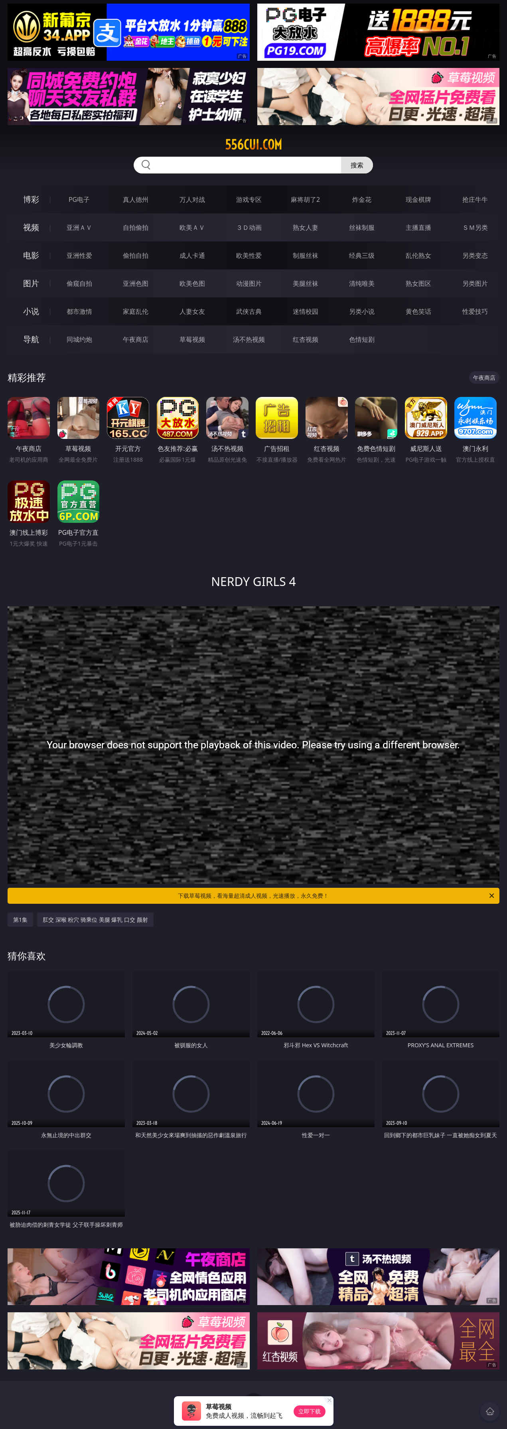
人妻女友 (192, 311)
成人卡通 (192, 255)
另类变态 (475, 255)
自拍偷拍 (135, 227)
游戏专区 (249, 199)
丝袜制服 (362, 227)
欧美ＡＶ (192, 227)
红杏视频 (305, 339)
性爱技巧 (475, 311)
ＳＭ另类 (475, 227)
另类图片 (475, 283)
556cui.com (253, 145)
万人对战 (192, 199)
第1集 (20, 919)
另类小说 (362, 311)
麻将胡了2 (305, 199)
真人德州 (135, 199)
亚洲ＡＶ (79, 227)
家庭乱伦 (135, 311)
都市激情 (79, 311)
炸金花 (361, 199)
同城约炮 (79, 339)
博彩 (31, 199)
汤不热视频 (249, 339)
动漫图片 (249, 283)
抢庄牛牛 (475, 199)
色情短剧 (362, 339)
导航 (31, 339)
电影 (31, 255)
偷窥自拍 (79, 283)
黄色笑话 (418, 311)
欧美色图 (192, 283)
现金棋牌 (418, 199)
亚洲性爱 (79, 255)
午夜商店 (135, 339)
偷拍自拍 (135, 255)
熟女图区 (418, 283)
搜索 (357, 165)
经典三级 (362, 255)
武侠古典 (249, 311)
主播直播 (418, 227)
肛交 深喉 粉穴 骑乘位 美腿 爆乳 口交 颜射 (95, 919)
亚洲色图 (135, 283)
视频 (31, 227)
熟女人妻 (305, 227)
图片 (31, 283)
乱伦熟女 (418, 255)
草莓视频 (192, 339)
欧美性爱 (249, 255)
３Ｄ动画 (249, 227)
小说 (31, 311)
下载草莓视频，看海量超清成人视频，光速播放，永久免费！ (336, 896)
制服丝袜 (305, 255)
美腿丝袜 (305, 283)
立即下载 (309, 1411)
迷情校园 (305, 311)
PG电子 (79, 199)
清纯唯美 (362, 283)
